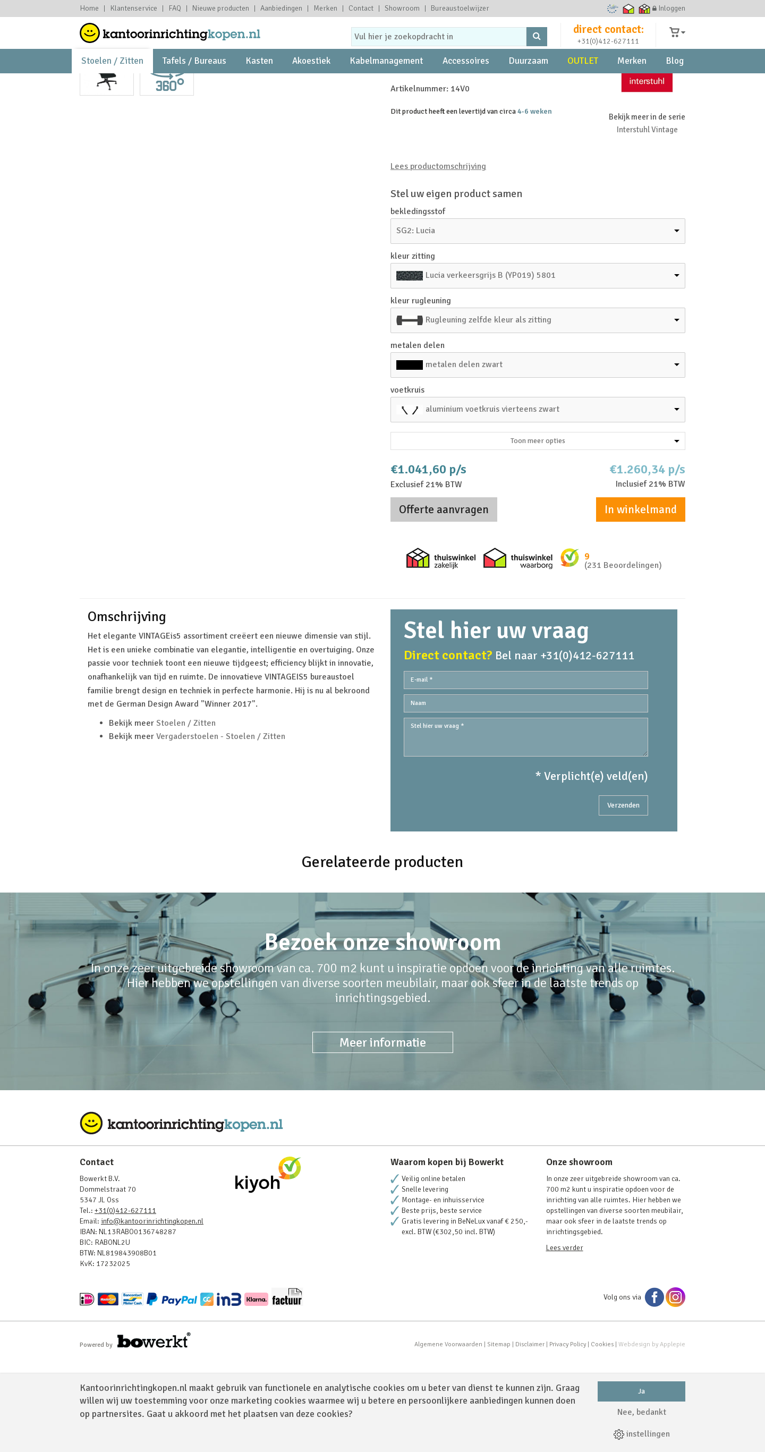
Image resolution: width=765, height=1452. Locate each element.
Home (89, 8)
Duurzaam (528, 85)
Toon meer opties (595, 532)
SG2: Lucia (415, 322)
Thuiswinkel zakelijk (644, 8)
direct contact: (608, 39)
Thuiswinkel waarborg (628, 8)
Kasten (259, 85)
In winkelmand (641, 601)
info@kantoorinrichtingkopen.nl (152, 1312)
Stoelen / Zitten (112, 85)
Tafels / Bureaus (194, 85)
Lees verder (564, 1339)
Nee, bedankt (641, 1412)
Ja (641, 1391)
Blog (675, 85)
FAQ (174, 8)
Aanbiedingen (281, 8)
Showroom (402, 8)
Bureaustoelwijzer (460, 8)
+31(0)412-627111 (608, 51)
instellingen (642, 1434)
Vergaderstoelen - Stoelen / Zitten (220, 827)
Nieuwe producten (220, 8)
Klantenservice (133, 8)
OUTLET (582, 85)
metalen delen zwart (464, 456)
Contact (360, 8)
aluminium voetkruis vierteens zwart (492, 500)
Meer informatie (382, 1134)
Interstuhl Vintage (647, 221)
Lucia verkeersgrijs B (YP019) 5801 (491, 366)
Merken (325, 8)
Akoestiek (311, 85)
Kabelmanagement (386, 85)
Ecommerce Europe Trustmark (612, 8)
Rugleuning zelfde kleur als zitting (488, 411)
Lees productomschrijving (438, 257)
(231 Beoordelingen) (623, 656)
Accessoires (466, 85)
